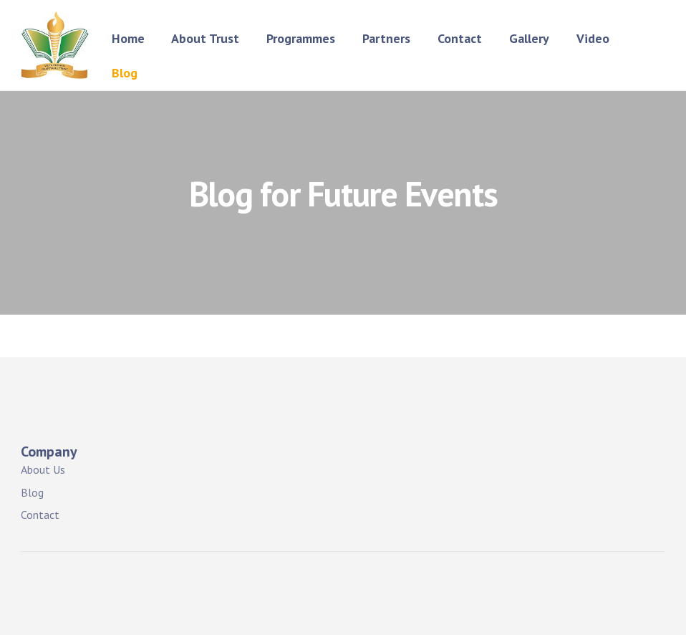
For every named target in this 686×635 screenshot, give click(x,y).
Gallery (529, 38)
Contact (460, 38)
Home (128, 38)
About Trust (205, 38)
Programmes (300, 38)
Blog (124, 73)
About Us (43, 469)
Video (592, 38)
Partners (386, 38)
